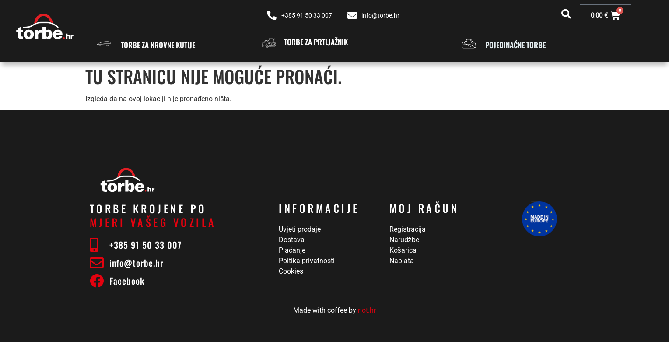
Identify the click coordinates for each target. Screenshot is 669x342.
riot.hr (367, 310)
